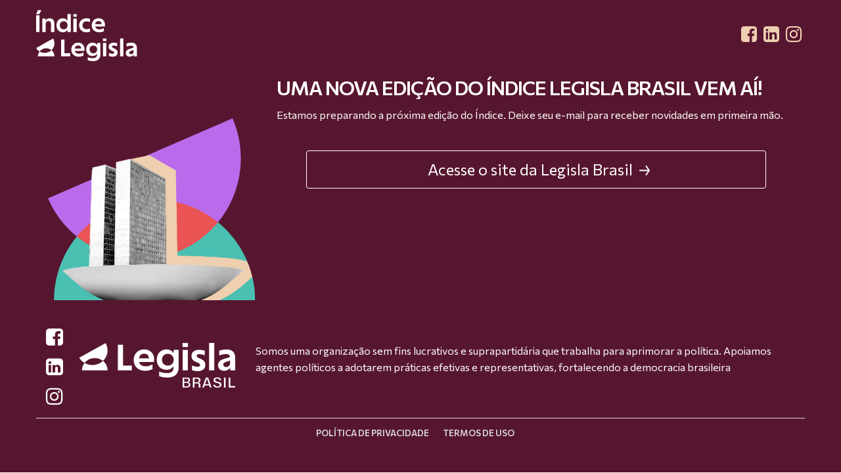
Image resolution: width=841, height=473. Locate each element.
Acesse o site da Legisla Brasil (539, 169)
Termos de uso (478, 433)
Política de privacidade (372, 433)
